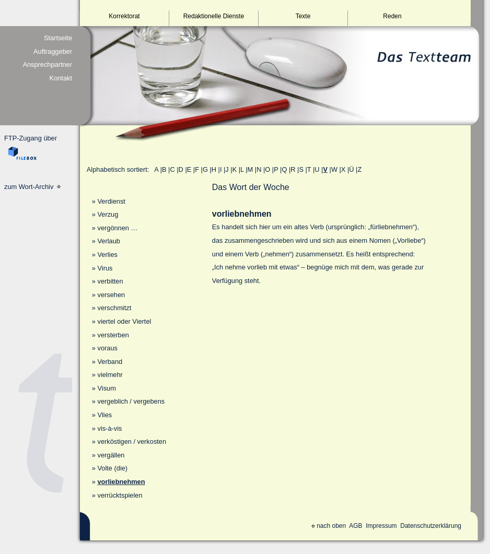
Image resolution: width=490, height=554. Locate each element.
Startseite (58, 38)
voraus (107, 348)
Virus (104, 268)
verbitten (110, 281)
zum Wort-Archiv (32, 187)
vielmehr (109, 375)
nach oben (328, 525)
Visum (106, 388)
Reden (392, 16)
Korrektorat (124, 16)
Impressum (381, 525)
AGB (355, 525)
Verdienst (111, 201)
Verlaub (108, 241)
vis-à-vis (109, 428)
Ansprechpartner (47, 64)
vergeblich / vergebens (131, 401)
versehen (111, 295)
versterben (113, 335)
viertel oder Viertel (124, 321)
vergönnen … (117, 228)
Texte (303, 16)
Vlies (104, 415)
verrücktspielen (119, 495)
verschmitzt (114, 308)
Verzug (107, 214)
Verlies (107, 254)
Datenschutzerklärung (430, 525)
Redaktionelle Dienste (213, 16)
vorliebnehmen (121, 482)
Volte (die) (112, 468)
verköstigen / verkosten (131, 441)
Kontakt (61, 78)
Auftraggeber (52, 51)
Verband (109, 362)
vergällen (110, 455)
